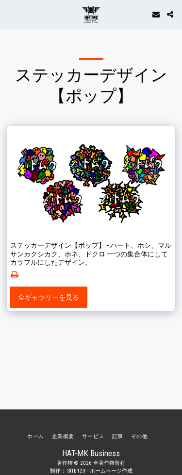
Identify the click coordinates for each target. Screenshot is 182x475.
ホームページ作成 (111, 471)
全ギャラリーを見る (48, 297)
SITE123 (76, 471)
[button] (10, 14)
